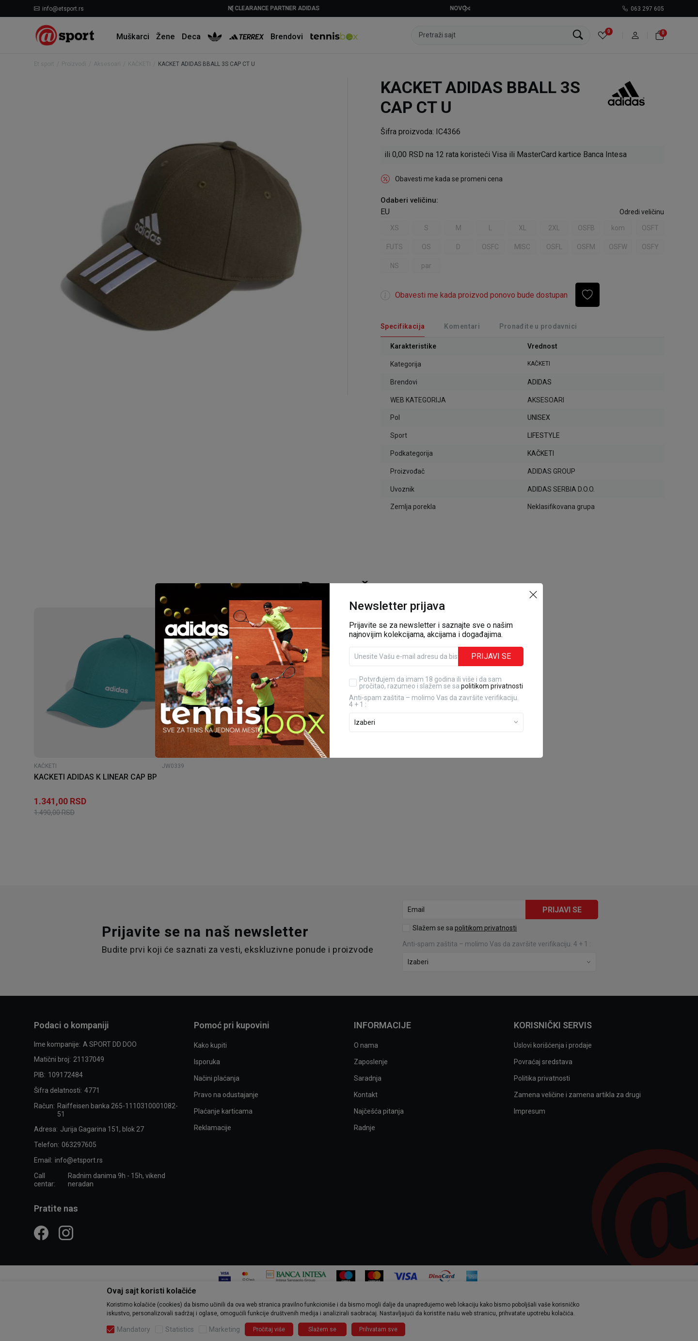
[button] (533, 594)
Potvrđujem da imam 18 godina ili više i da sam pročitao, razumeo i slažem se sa (441, 682)
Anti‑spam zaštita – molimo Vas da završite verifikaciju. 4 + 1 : (434, 701)
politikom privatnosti (492, 686)
